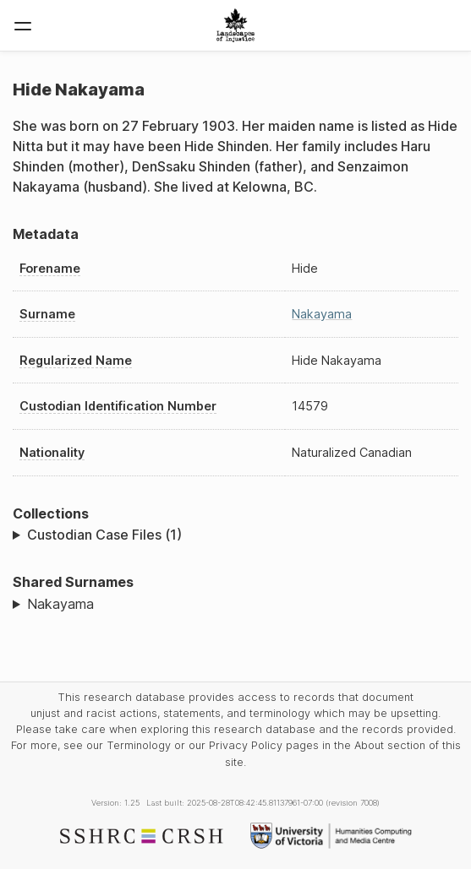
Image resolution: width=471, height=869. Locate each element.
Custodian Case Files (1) (104, 534)
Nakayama (322, 314)
